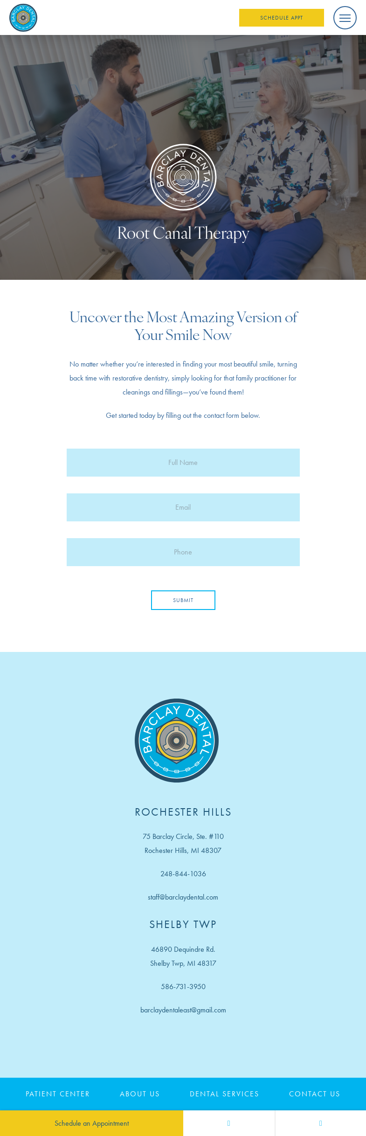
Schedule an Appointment (92, 1123)
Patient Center (58, 1094)
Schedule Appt (281, 17)
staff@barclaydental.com (183, 897)
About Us (140, 1094)
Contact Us (314, 1094)
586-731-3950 (183, 986)
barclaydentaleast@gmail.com (183, 1010)
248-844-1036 (183, 874)
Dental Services (224, 1094)
